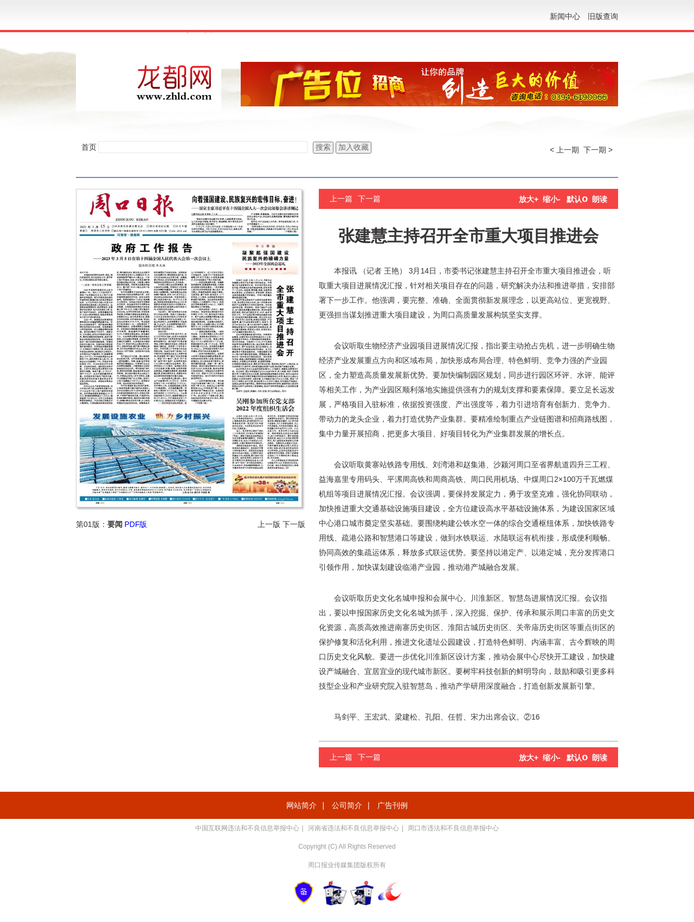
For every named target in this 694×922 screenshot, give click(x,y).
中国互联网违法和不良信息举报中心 (247, 828)
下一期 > (598, 149)
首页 (89, 147)
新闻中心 (565, 16)
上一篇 (341, 198)
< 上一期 (564, 149)
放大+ (528, 199)
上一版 (269, 524)
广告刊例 (392, 805)
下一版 (293, 524)
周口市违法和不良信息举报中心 (453, 828)
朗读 (599, 199)
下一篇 (369, 198)
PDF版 (135, 524)
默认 (577, 199)
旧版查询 (603, 16)
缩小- (552, 199)
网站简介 (301, 805)
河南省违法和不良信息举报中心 (353, 828)
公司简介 (347, 805)
